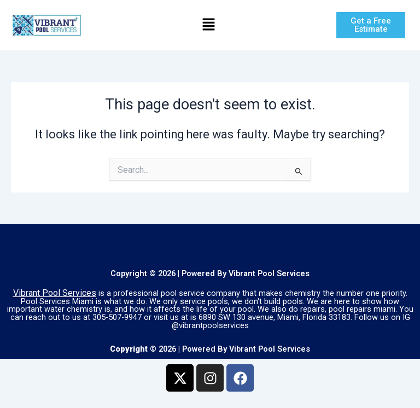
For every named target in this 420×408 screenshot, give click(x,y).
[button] (208, 25)
